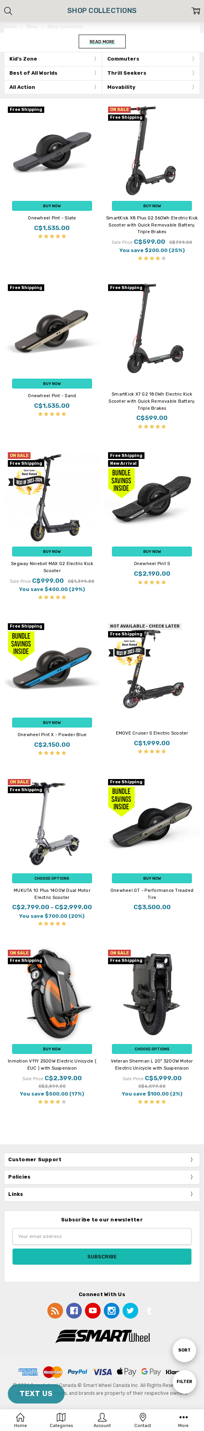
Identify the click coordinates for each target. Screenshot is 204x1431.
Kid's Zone (23, 59)
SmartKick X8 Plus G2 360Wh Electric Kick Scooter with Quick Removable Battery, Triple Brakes (152, 225)
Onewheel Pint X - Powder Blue (52, 734)
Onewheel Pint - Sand (52, 395)
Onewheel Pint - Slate (52, 218)
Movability (121, 87)
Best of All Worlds (33, 73)
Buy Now (52, 206)
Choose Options (51, 878)
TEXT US (36, 1393)
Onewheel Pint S (152, 563)
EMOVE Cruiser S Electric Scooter (152, 733)
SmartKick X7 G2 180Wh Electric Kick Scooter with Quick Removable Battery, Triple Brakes (151, 401)
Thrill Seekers (126, 73)
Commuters (123, 59)
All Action (22, 87)
